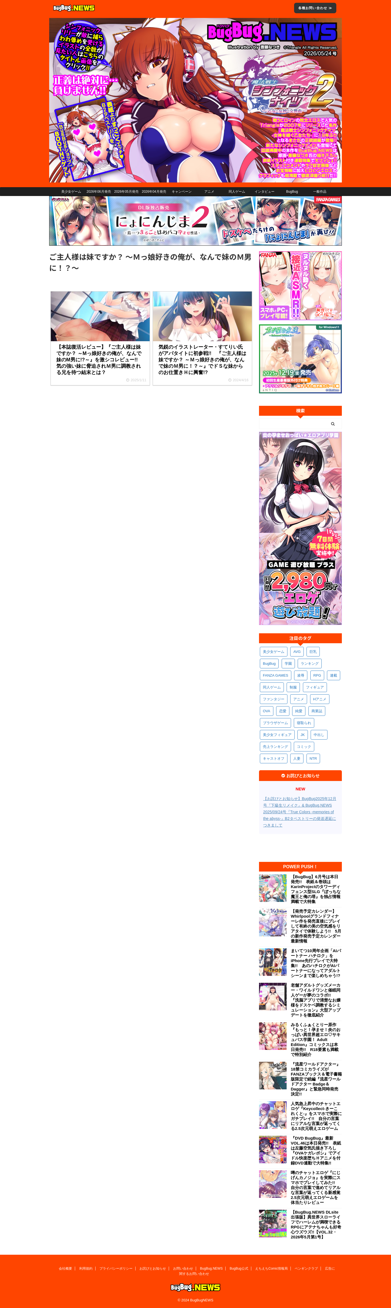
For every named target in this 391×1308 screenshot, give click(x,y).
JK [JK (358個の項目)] (302, 735)
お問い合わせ (183, 1268)
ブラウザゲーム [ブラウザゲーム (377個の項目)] (275, 723)
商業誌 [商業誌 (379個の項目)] (316, 711)
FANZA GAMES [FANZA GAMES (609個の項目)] (275, 675)
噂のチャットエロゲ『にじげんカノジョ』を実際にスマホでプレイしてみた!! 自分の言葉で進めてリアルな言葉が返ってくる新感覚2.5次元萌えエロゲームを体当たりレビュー (315, 1187)
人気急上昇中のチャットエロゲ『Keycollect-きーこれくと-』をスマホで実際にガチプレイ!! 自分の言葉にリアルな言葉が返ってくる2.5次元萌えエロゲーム (316, 1116)
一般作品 (319, 192)
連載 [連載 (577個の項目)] (333, 675)
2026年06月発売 (98, 192)
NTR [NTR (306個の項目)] (313, 758)
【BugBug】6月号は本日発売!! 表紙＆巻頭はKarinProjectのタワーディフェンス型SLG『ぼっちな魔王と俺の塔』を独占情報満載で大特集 (316, 889)
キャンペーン (182, 192)
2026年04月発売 (154, 192)
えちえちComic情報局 (271, 1268)
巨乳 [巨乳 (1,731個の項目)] (313, 652)
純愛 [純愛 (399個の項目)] (298, 711)
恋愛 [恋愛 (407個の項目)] (282, 711)
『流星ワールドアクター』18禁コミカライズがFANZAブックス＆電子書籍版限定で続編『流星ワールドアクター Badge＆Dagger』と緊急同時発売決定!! (316, 1079)
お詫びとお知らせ (152, 1268)
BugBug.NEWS (211, 1268)
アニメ (209, 192)
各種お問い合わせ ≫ (315, 8)
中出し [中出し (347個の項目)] (319, 735)
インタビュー (264, 192)
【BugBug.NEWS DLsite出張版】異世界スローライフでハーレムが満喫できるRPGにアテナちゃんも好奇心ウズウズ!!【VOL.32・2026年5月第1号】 (316, 1224)
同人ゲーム (237, 192)
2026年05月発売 (126, 192)
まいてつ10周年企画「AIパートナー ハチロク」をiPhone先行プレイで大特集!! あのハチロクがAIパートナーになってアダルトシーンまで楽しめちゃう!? (316, 963)
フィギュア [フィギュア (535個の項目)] (315, 687)
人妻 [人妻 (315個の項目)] (296, 758)
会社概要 (65, 1268)
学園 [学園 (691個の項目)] (288, 663)
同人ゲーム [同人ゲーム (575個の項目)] (272, 687)
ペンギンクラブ (306, 1268)
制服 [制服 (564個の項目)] (293, 687)
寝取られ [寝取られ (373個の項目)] (304, 723)
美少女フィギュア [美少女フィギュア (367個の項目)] (277, 735)
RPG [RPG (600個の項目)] (317, 675)
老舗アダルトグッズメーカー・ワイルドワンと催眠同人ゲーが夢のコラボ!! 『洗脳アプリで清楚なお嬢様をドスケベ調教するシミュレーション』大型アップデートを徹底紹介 (315, 1000)
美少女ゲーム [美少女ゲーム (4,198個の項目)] (273, 652)
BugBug (292, 192)
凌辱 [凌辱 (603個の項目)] (300, 675)
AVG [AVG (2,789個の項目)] (297, 652)
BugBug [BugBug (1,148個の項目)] (269, 663)
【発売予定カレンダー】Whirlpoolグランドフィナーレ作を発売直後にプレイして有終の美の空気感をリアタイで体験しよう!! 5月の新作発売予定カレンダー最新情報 (316, 926)
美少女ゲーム (71, 192)
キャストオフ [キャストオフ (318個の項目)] (273, 758)
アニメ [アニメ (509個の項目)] (298, 699)
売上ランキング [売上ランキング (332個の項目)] (275, 747)
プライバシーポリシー (116, 1268)
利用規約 (86, 1268)
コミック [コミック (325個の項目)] (304, 747)
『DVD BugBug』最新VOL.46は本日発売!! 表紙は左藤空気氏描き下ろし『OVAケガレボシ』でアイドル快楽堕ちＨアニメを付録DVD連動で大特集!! (316, 1150)
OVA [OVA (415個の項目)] (266, 711)
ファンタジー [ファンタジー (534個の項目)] (273, 699)
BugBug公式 (239, 1268)
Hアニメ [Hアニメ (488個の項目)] (319, 699)
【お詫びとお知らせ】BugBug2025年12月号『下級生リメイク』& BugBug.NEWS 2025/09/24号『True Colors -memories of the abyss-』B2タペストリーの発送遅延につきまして (299, 811)
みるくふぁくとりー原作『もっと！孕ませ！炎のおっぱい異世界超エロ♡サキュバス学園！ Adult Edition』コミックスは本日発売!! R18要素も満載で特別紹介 (315, 1039)
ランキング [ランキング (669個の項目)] (310, 663)
